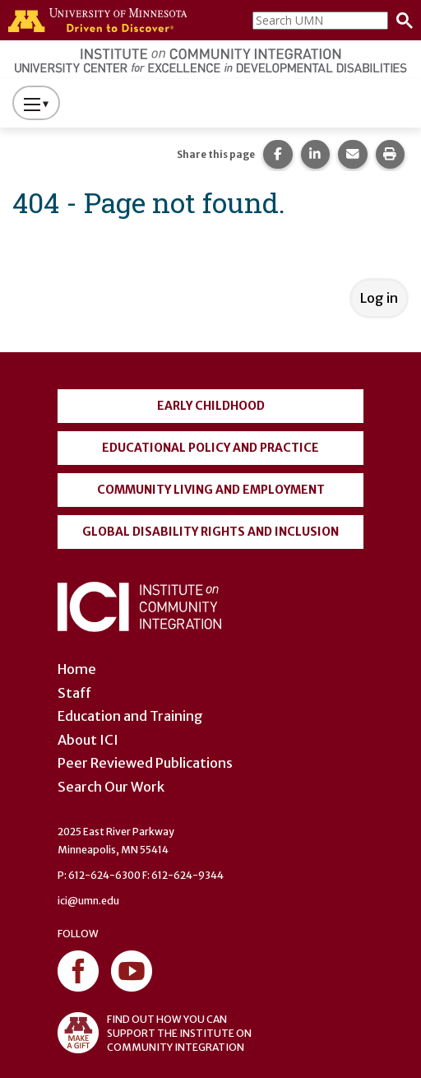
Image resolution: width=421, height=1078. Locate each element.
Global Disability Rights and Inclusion (210, 531)
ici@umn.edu (88, 900)
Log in (379, 298)
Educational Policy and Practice (210, 447)
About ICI (88, 740)
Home (77, 669)
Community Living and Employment (211, 489)
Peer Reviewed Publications (145, 763)
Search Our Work (111, 786)
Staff (74, 693)
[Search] (400, 21)
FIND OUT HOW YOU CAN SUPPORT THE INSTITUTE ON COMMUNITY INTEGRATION (155, 1032)
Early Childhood (211, 405)
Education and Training (130, 716)
